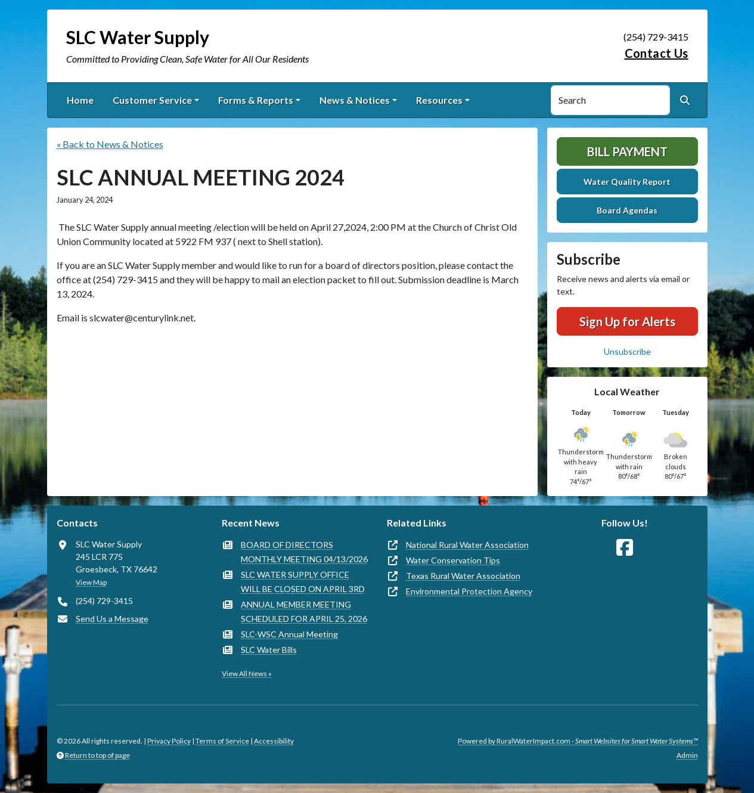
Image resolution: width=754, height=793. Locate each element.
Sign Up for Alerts (627, 321)
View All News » (247, 673)
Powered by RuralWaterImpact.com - (578, 740)
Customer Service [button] (152, 100)
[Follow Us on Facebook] (624, 547)
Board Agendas (627, 210)
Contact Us (656, 53)
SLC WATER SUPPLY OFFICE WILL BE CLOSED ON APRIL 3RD (303, 581)
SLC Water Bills (269, 650)
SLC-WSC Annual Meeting (289, 634)
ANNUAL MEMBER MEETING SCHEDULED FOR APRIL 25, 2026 (304, 611)
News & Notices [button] (354, 100)
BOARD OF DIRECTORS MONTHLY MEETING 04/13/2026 (304, 552)
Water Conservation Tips (453, 560)
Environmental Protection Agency (469, 591)
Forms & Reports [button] (255, 100)
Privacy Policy (169, 740)
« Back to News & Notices (110, 144)
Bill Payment (627, 151)
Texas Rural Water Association (463, 576)
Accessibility (274, 740)
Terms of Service (222, 740)
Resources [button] (439, 100)
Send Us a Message (112, 619)
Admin (687, 755)
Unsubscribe (627, 351)
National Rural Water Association (467, 545)
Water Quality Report (627, 181)
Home (80, 100)
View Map (91, 582)
